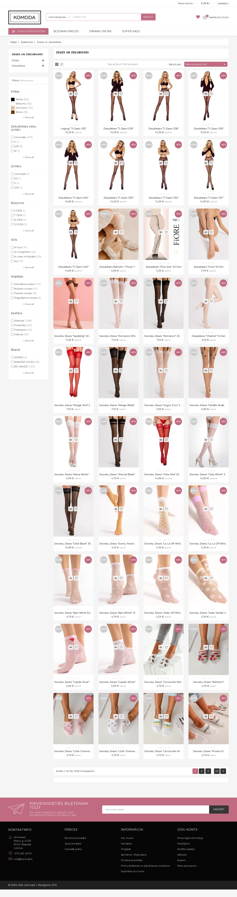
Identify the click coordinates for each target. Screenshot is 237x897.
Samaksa (126, 851)
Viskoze (21, 334)
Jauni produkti (73, 851)
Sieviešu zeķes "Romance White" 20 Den (123, 338)
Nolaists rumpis (25, 288)
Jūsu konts (187, 837)
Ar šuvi (20, 247)
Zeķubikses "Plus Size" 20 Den (164, 268)
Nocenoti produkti (75, 845)
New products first (206, 64)
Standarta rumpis (27, 284)
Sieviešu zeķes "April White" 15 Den (120, 618)
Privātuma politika (131, 867)
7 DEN (19, 215)
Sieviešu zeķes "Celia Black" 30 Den (75, 548)
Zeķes (15, 60)
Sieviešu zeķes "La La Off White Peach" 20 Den (172, 548)
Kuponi (181, 867)
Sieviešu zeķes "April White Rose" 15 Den (78, 618)
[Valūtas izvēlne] (202, 3)
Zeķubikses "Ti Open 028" (163, 128)
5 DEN (19, 210)
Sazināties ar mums (132, 878)
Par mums (127, 845)
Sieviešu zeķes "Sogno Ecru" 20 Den (166, 408)
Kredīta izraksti (186, 856)
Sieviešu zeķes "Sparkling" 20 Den (74, 338)
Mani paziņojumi (187, 873)
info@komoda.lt (23, 866)
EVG (54, 892)
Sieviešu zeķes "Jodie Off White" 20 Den (168, 618)
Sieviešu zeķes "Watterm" (208, 688)
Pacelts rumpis (25, 293)
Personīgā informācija (190, 845)
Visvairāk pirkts (73, 856)
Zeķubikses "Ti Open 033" (118, 198)
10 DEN (20, 224)
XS (17, 178)
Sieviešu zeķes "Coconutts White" (164, 688)
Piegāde (126, 856)
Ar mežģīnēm (25, 252)
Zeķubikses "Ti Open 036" (209, 128)
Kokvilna (23, 320)
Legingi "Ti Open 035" (73, 128)
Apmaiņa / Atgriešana (133, 862)
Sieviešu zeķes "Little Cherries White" (121, 758)
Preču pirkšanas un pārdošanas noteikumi (145, 873)
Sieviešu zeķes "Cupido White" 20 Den (122, 688)
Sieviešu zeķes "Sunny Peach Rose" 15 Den (124, 548)
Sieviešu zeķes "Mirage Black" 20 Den (121, 408)
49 (217, 778)
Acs (18, 261)
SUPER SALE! (131, 31)
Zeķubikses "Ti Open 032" (164, 198)
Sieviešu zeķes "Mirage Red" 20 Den (75, 408)
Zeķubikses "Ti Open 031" (208, 198)
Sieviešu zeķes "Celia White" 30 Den (211, 478)
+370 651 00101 (23, 860)
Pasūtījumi (183, 851)
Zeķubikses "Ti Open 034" (73, 198)
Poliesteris (23, 329)
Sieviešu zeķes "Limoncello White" (164, 758)
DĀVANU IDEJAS (100, 31)
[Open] (13, 31)
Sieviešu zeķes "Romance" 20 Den (164, 338)
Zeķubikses (18, 65)
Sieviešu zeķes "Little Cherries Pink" (75, 758)
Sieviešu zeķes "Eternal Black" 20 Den (121, 478)
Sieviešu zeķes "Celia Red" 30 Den (164, 478)
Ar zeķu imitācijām (27, 256)
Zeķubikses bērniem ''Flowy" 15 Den (120, 268)
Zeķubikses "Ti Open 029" (118, 128)
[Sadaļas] (58, 17)
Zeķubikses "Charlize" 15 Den (208, 338)
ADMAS (20, 357)
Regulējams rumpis (27, 297)
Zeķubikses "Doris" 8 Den (209, 268)
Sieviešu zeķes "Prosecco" (208, 758)
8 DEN (20, 219)
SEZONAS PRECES (66, 31)
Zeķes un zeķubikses (27, 54)
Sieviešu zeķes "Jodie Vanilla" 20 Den (211, 618)
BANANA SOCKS (26, 362)
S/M (18, 146)
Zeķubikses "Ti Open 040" (73, 268)
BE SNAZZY (24, 366)
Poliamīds (23, 325)
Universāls (23, 137)
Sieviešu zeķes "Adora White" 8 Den (75, 478)
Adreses (182, 862)
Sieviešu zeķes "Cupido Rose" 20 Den (76, 688)
